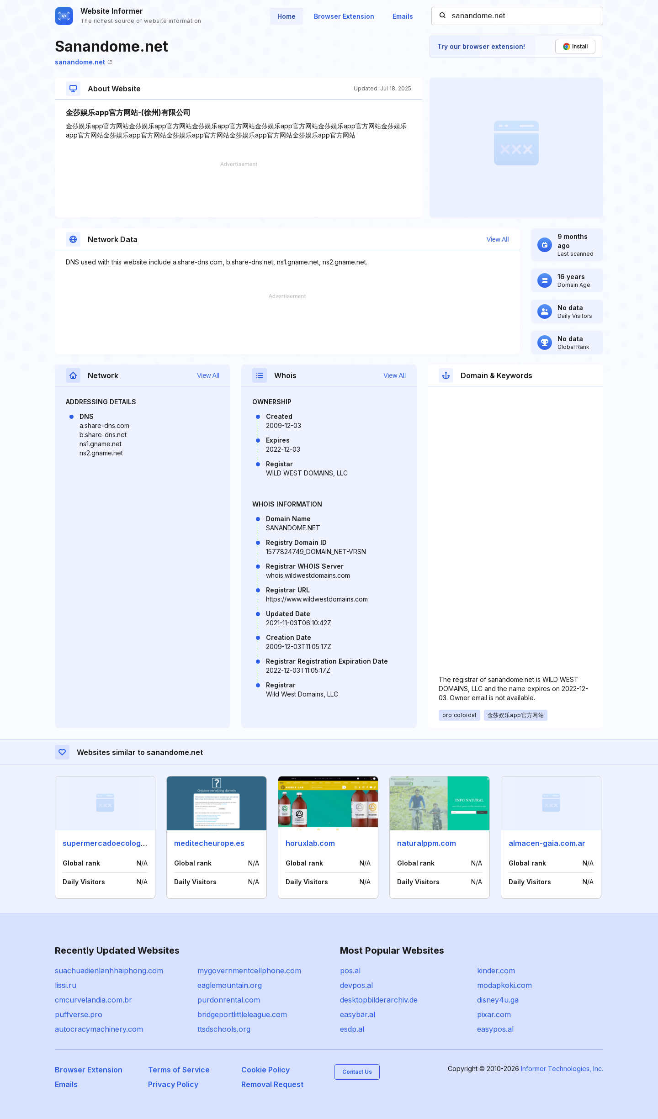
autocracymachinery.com (99, 1029)
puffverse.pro (78, 1014)
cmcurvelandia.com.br (93, 999)
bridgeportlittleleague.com (242, 1014)
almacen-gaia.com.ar (547, 843)
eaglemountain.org (229, 985)
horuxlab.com (310, 843)
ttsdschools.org (223, 1029)
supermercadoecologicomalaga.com (129, 843)
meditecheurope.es (209, 843)
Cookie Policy (265, 1069)
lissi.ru (65, 985)
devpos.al (356, 985)
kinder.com (496, 970)
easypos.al (495, 1029)
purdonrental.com (228, 999)
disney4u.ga (498, 999)
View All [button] (498, 239)
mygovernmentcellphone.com (249, 970)
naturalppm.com (426, 843)
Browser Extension (344, 16)
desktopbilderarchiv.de (379, 999)
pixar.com (494, 1014)
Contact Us (357, 1071)
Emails (403, 16)
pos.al (350, 970)
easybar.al (357, 1014)
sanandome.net (83, 62)
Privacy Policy (173, 1084)
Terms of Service (179, 1069)
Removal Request (272, 1084)
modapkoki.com (504, 985)
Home (286, 16)
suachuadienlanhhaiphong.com (109, 970)
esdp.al (352, 1029)
